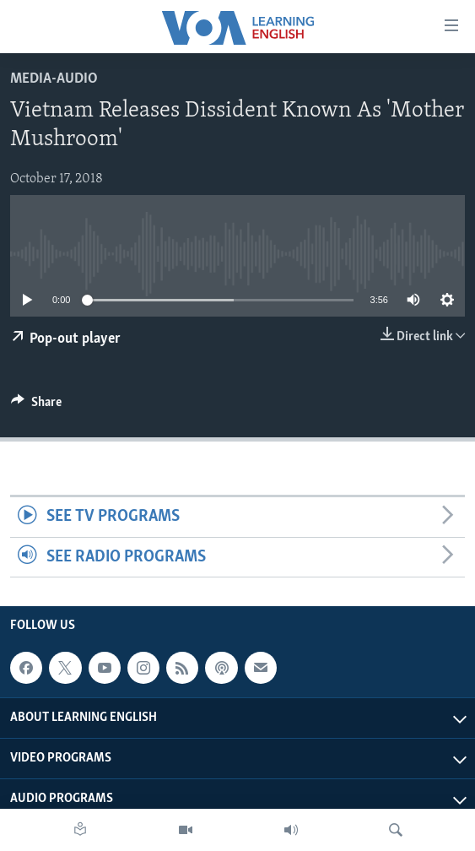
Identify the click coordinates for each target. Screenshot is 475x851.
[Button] (36, 406)
